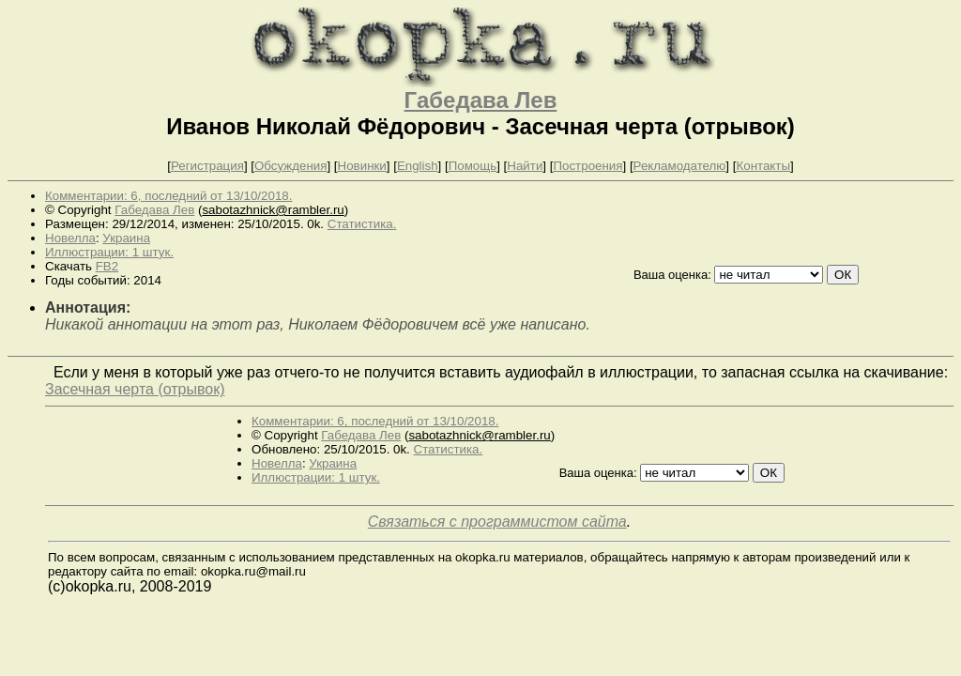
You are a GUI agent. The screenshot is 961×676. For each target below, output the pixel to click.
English (417, 166)
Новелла (70, 238)
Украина (126, 238)
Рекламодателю (679, 166)
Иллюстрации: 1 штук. (109, 252)
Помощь (472, 166)
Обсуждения (290, 166)
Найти (524, 166)
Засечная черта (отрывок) (135, 389)
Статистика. (362, 224)
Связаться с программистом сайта (497, 522)
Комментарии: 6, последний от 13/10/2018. (168, 196)
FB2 (107, 266)
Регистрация (207, 166)
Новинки (362, 166)
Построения (587, 166)
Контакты (763, 166)
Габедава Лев (480, 100)
